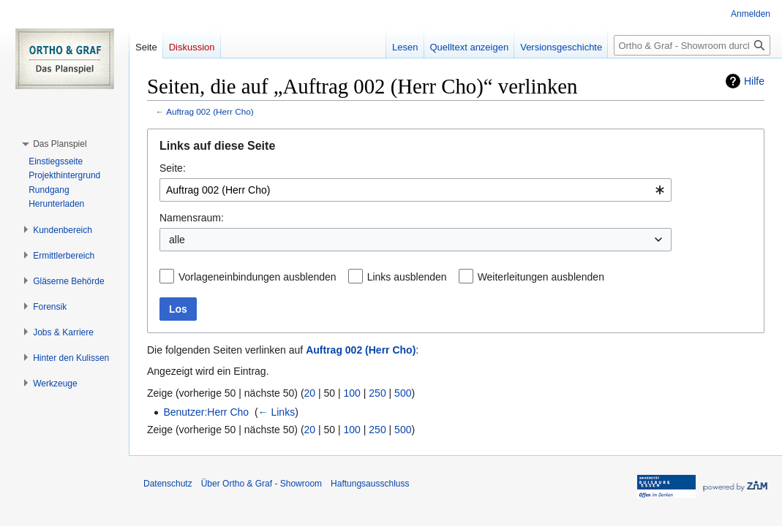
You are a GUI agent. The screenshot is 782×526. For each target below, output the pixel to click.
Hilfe (754, 81)
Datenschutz (167, 484)
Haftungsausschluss (370, 484)
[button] (59, 144)
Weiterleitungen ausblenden (541, 277)
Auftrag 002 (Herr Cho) (210, 111)
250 (377, 393)
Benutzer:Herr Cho (206, 412)
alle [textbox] (177, 239)
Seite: (172, 168)
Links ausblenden (407, 277)
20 (310, 393)
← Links (277, 412)
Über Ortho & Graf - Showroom (261, 484)
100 (352, 393)
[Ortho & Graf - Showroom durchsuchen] (692, 45)
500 (402, 393)
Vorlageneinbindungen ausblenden (257, 277)
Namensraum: (191, 218)
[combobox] (415, 190)
